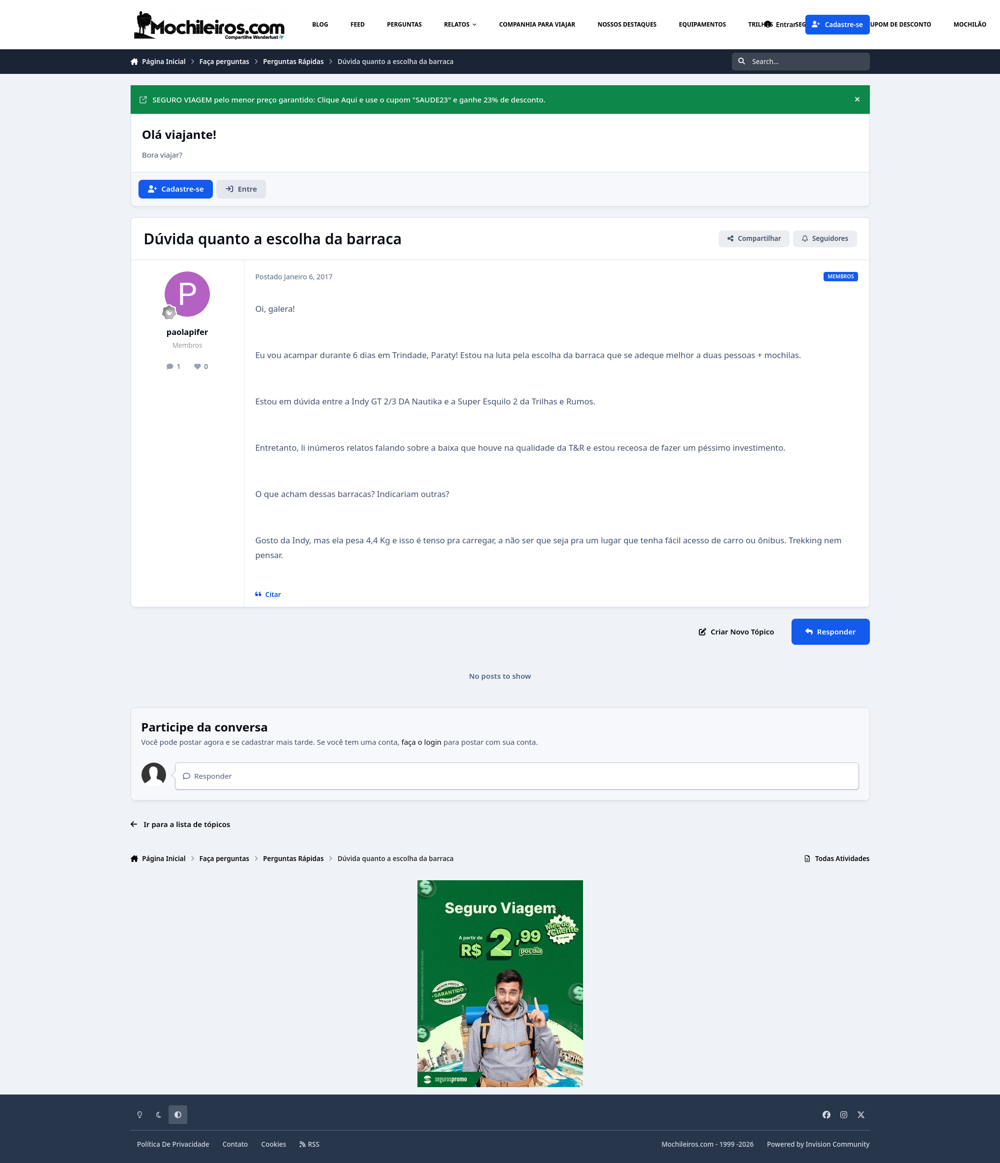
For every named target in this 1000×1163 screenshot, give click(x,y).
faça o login (422, 742)
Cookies (273, 1144)
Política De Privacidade (173, 1144)
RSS (309, 1144)
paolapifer (187, 331)
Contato (235, 1144)
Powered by (818, 1144)
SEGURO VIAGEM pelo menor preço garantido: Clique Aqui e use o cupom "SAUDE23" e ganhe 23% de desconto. (342, 99)
